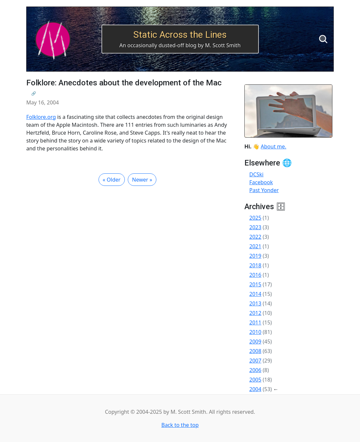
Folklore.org (41, 117)
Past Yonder (264, 190)
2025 (255, 217)
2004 (255, 389)
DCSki (256, 174)
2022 (255, 236)
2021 (255, 246)
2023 (255, 227)
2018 (255, 265)
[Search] (323, 39)
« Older (112, 179)
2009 (255, 341)
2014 (255, 294)
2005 (255, 379)
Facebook (261, 182)
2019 (255, 255)
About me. (273, 146)
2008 (255, 351)
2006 (255, 370)
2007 (255, 360)
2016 (255, 274)
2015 (255, 284)
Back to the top (180, 425)
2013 (255, 303)
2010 (255, 332)
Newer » (142, 179)
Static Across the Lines (180, 34)
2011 (255, 322)
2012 (255, 313)
